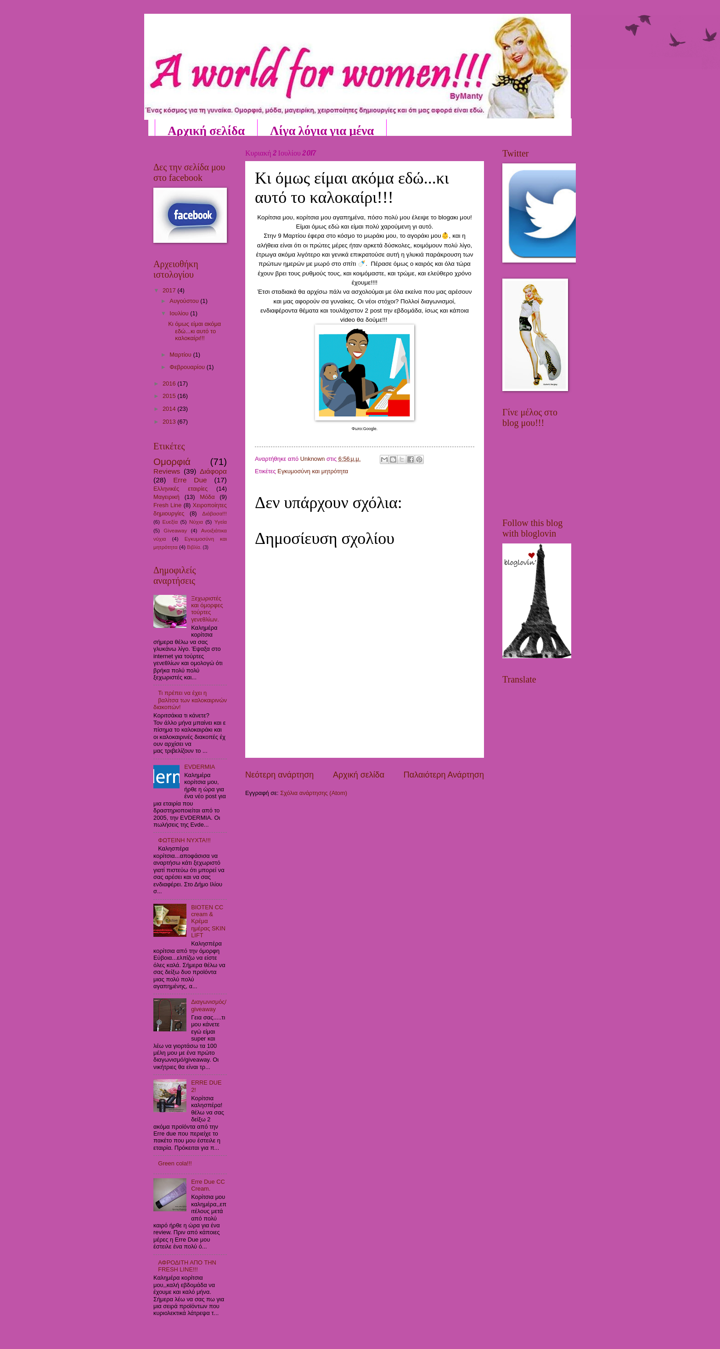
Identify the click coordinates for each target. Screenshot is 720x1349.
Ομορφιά (172, 461)
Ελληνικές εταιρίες (180, 488)
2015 (170, 395)
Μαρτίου (181, 354)
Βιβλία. (194, 547)
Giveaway (175, 530)
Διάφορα (213, 471)
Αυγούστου (184, 300)
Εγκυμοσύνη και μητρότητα (312, 471)
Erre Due (190, 480)
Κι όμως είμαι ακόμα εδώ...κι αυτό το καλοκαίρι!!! (194, 330)
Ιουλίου (179, 313)
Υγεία (220, 522)
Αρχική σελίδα (206, 130)
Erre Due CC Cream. (208, 1185)
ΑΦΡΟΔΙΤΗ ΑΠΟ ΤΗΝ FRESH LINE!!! (187, 1266)
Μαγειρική (166, 496)
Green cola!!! (175, 1163)
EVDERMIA (199, 766)
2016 (170, 383)
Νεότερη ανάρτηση (279, 774)
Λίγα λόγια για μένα (322, 130)
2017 (170, 290)
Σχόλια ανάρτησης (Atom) (313, 792)
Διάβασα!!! (214, 513)
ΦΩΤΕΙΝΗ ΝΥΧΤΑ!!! (184, 840)
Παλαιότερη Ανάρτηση (444, 774)
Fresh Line (167, 505)
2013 (170, 421)
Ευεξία (170, 522)
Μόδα (207, 496)
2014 (170, 408)
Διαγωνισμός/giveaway (208, 1005)
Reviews (166, 471)
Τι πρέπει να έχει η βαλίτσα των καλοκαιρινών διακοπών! (190, 700)
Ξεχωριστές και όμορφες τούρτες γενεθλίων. (207, 609)
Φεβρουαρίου (187, 367)
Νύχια (196, 522)
